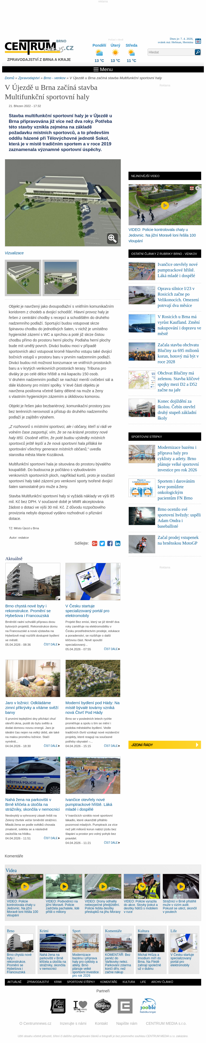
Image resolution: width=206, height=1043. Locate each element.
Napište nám (126, 1023)
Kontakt (101, 1023)
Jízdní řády (164, 746)
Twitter (102, 543)
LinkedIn (117, 543)
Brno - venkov (55, 78)
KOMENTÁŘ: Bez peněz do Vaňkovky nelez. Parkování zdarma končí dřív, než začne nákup (118, 963)
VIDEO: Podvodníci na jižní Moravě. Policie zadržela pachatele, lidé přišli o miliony (62, 906)
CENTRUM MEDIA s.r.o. (166, 1023)
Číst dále (51, 644)
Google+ (94, 543)
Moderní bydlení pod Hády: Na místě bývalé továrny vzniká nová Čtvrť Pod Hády (92, 708)
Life (143, 981)
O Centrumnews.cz (35, 1023)
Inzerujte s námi (73, 1023)
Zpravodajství (29, 78)
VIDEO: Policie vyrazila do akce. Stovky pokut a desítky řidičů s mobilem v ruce (141, 906)
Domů (9, 78)
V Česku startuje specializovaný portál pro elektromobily (87, 611)
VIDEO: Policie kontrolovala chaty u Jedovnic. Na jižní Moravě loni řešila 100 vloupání (162, 235)
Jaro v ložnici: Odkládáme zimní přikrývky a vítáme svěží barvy (31, 708)
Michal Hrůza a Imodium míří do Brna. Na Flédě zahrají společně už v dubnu (149, 962)
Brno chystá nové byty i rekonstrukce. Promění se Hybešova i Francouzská (28, 611)
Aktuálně (15, 981)
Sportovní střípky (81, 981)
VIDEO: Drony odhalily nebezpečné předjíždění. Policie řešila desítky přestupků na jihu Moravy (102, 906)
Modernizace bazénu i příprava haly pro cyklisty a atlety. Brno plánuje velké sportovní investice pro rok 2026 (178, 458)
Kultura (129, 981)
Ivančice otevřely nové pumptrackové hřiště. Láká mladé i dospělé (88, 804)
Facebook (110, 543)
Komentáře (108, 981)
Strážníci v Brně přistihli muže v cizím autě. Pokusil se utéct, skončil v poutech (180, 906)
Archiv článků (162, 981)
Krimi (58, 981)
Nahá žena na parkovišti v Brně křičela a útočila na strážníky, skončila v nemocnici (32, 804)
